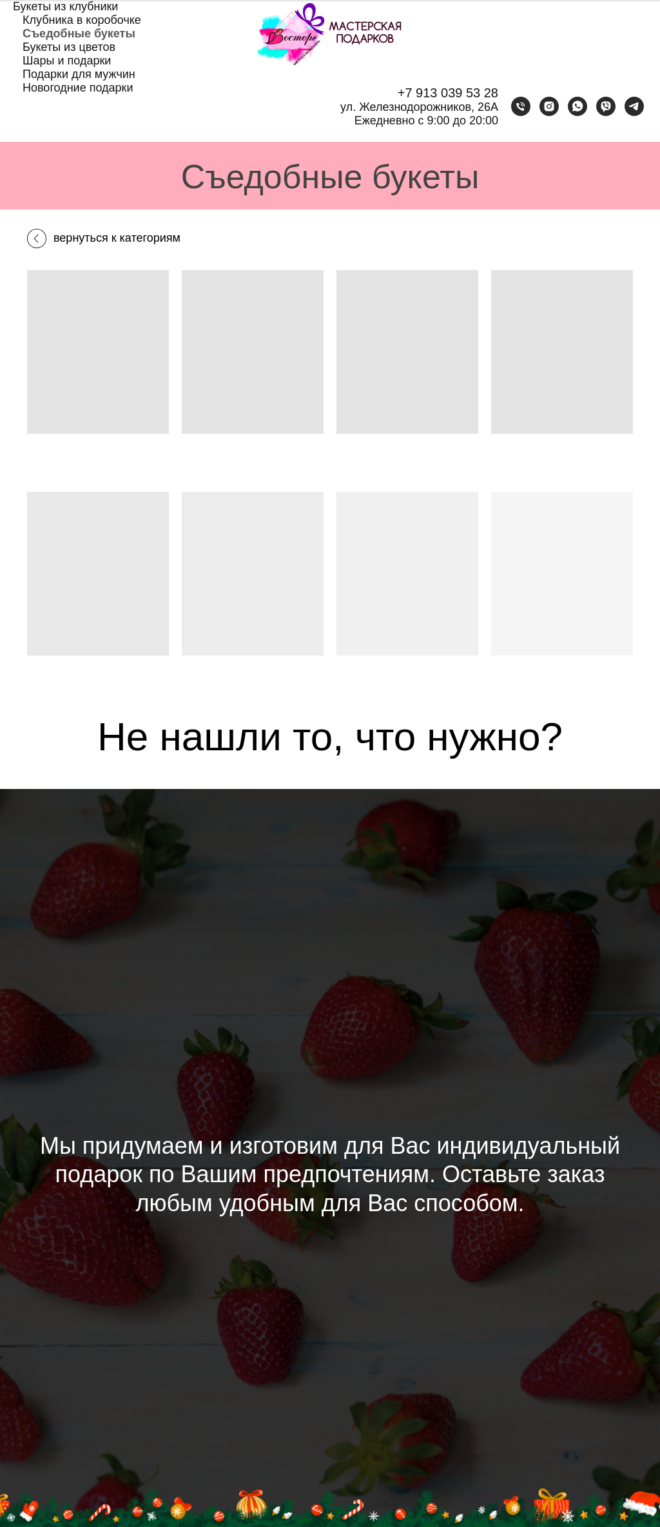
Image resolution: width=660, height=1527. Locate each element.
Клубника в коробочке (82, 20)
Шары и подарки (67, 60)
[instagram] (549, 106)
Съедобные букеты (79, 33)
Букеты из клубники (65, 6)
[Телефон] (520, 106)
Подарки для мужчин (79, 74)
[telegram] (634, 106)
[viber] (606, 106)
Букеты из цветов (69, 47)
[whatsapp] (577, 106)
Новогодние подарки (78, 87)
